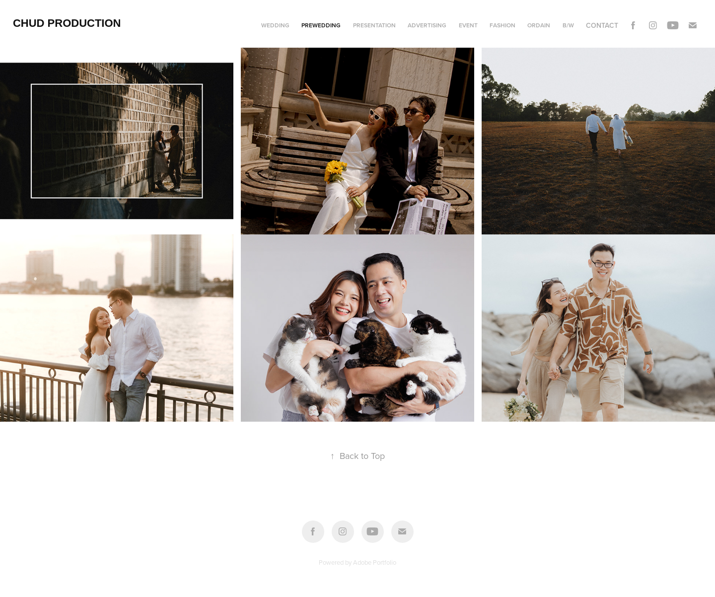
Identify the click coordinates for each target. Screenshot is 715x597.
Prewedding (321, 25)
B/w (568, 25)
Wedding (275, 25)
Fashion (502, 25)
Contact (602, 25)
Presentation (374, 25)
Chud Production (67, 23)
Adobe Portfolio (374, 562)
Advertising (427, 25)
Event (468, 25)
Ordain (538, 25)
